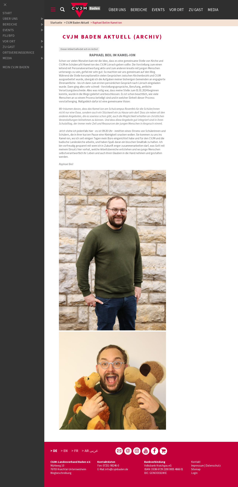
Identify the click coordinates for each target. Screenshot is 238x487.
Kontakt (196, 462)
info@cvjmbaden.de (116, 469)
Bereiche (139, 10)
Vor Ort (176, 10)
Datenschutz (213, 466)
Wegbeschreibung (60, 473)
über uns (20, 19)
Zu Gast (196, 10)
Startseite (56, 23)
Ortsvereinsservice (18, 53)
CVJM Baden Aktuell (77, 23)
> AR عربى (90, 450)
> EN (64, 450)
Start (7, 13)
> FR (74, 450)
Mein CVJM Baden (16, 67)
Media (213, 10)
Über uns (117, 10)
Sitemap (196, 469)
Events (158, 10)
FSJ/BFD (8, 36)
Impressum (197, 466)
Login (194, 473)
